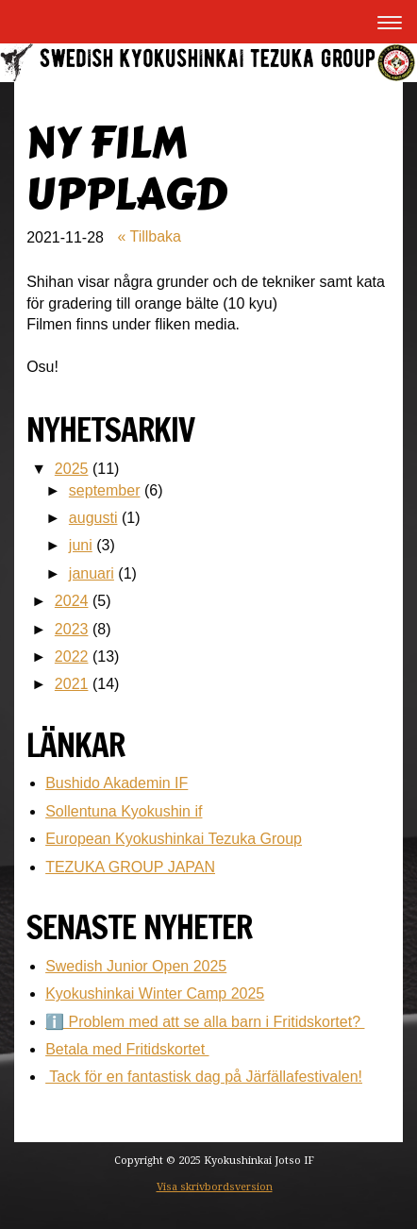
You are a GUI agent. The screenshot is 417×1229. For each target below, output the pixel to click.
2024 (72, 601)
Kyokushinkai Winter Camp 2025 (154, 993)
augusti (93, 518)
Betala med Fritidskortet (126, 1049)
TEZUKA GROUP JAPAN (130, 867)
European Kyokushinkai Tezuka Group (173, 839)
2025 (72, 469)
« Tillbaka (149, 236)
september (105, 490)
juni (80, 545)
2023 (72, 629)
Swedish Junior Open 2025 (135, 966)
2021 (72, 684)
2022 (72, 656)
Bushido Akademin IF (116, 783)
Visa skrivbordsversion (215, 1187)
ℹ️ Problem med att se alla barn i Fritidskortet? (204, 1022)
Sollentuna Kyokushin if (123, 811)
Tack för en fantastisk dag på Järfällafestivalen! (203, 1077)
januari (91, 573)
